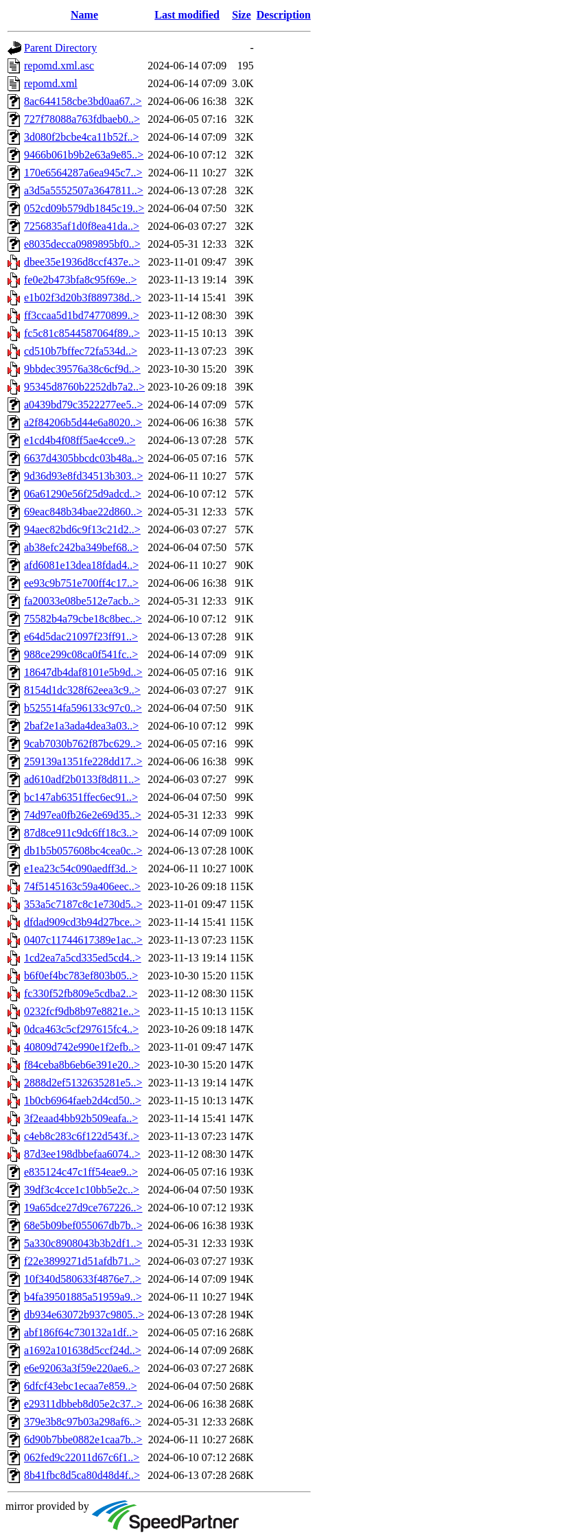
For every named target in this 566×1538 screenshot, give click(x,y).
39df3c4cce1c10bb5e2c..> (81, 1190)
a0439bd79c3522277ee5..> (83, 404)
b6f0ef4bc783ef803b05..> (81, 975)
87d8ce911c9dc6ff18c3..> (81, 833)
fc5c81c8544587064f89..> (82, 333)
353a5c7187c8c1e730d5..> (83, 904)
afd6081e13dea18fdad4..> (81, 565)
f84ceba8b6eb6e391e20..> (82, 1065)
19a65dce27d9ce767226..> (83, 1207)
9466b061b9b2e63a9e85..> (83, 155)
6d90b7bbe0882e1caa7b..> (83, 1439)
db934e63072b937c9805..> (84, 1314)
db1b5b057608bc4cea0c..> (83, 851)
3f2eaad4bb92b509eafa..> (81, 1118)
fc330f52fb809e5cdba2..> (80, 993)
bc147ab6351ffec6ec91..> (81, 797)
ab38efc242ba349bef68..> (81, 547)
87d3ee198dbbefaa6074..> (82, 1154)
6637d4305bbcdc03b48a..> (83, 458)
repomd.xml (51, 83)
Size (241, 15)
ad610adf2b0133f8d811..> (82, 779)
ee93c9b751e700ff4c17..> (81, 583)
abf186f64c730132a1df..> (81, 1332)
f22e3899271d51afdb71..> (82, 1261)
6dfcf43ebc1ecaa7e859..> (80, 1386)
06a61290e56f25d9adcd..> (82, 494)
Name (84, 15)
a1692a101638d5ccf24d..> (82, 1350)
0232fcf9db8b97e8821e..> (82, 1011)
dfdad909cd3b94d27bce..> (82, 922)
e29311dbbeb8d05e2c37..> (83, 1404)
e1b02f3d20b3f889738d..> (82, 297)
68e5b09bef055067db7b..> (83, 1225)
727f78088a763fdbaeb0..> (82, 119)
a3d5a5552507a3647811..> (83, 190)
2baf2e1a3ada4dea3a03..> (81, 726)
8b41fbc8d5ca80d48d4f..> (82, 1475)
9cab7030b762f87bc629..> (83, 743)
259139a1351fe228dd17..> (83, 761)
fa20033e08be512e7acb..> (82, 601)
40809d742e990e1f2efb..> (82, 1047)
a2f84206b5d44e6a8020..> (83, 422)
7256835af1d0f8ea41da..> (81, 226)
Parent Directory (60, 48)
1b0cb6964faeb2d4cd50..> (82, 1100)
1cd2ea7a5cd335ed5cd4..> (82, 958)
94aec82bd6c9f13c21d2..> (82, 529)
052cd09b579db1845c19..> (84, 208)
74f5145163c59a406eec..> (82, 886)
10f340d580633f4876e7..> (82, 1279)
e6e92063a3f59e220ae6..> (82, 1368)
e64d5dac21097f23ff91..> (81, 636)
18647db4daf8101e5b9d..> (83, 672)
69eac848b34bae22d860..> (83, 511)
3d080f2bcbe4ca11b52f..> (81, 137)
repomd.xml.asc (59, 65)
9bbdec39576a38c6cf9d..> (82, 369)
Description (284, 15)
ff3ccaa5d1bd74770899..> (81, 315)
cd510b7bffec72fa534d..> (80, 351)
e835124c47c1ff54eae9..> (81, 1172)
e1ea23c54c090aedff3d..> (80, 868)
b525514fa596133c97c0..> (83, 708)
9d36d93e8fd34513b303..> (83, 476)
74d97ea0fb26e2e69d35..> (82, 815)
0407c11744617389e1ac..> (83, 940)
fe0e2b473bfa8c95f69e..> (80, 280)
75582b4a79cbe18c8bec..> (83, 619)
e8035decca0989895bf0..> (82, 244)
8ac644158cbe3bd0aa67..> (83, 101)
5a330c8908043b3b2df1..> (83, 1243)
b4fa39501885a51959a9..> (83, 1297)
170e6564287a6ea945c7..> (83, 172)
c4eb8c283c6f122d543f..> (81, 1136)
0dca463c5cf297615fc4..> (81, 1029)
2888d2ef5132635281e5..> (83, 1082)
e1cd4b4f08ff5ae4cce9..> (79, 440)
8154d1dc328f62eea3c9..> (82, 690)
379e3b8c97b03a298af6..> (82, 1422)
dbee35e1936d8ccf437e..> (82, 262)
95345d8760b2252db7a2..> (84, 387)
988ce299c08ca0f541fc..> (81, 654)
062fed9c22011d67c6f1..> (81, 1457)
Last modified (187, 15)
